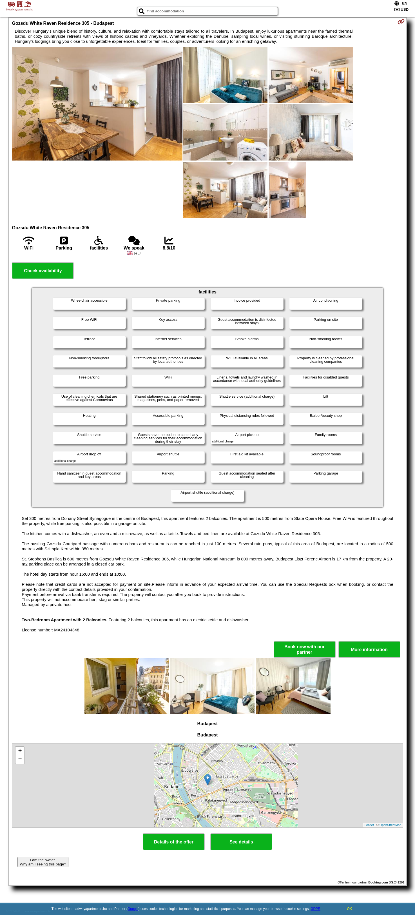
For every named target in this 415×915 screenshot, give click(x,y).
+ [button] (20, 751)
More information (369, 649)
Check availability (43, 270)
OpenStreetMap (390, 825)
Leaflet (369, 825)
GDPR (315, 909)
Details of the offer (173, 842)
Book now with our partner (304, 649)
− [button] (20, 759)
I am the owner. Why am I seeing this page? (43, 862)
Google (133, 909)
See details (241, 842)
